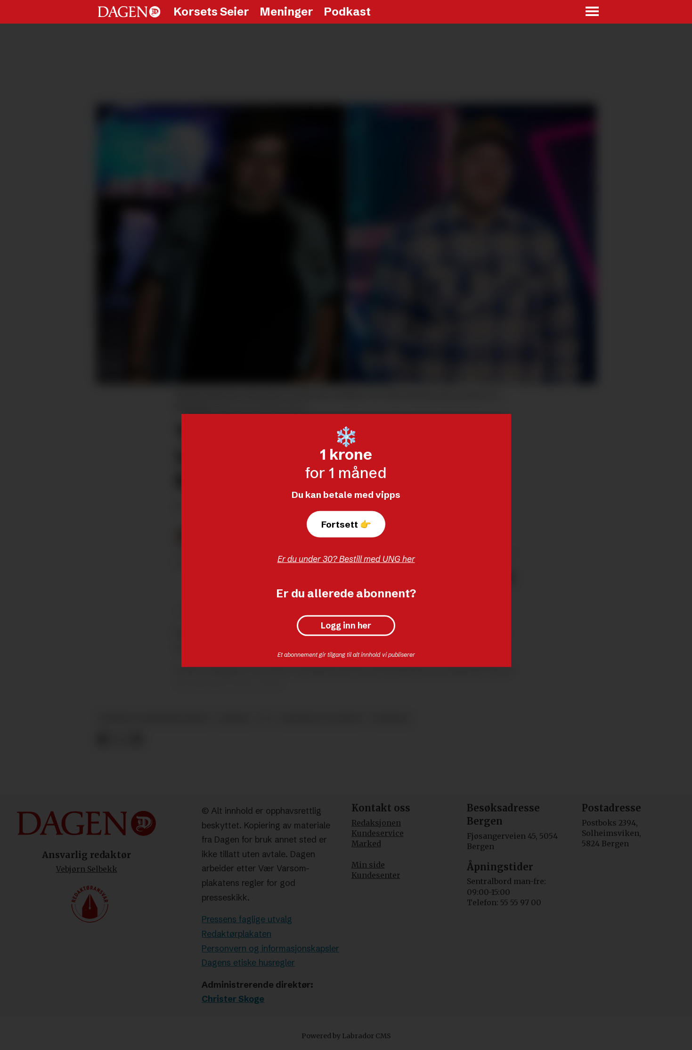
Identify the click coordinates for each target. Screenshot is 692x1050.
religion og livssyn (321, 719)
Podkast (347, 11)
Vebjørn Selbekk (86, 869)
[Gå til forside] (129, 12)
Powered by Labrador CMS (346, 1036)
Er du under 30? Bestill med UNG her (346, 559)
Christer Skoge (233, 998)
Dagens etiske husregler (248, 962)
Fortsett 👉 (346, 524)
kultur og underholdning (154, 719)
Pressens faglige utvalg (247, 919)
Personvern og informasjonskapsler (270, 948)
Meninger (286, 11)
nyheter (391, 719)
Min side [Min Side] (368, 864)
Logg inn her (346, 625)
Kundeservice (377, 833)
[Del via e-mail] (136, 740)
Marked (366, 843)
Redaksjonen (376, 822)
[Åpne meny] (592, 12)
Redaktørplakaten (236, 933)
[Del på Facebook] (103, 740)
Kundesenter (375, 875)
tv (265, 719)
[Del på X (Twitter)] (119, 740)
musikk (234, 719)
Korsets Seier (211, 11)
